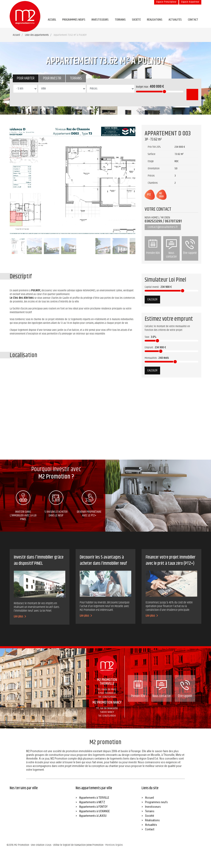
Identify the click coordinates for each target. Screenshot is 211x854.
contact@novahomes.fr (163, 227)
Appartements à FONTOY (93, 806)
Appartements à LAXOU (93, 815)
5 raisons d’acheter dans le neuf (56, 504)
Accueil (52, 19)
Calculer (152, 299)
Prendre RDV (153, 247)
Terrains (120, 19)
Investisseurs (100, 19)
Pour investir (52, 78)
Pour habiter (25, 78)
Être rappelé (190, 247)
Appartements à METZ (92, 802)
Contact (193, 19)
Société (136, 19)
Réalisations (154, 19)
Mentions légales (114, 845)
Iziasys (48, 845)
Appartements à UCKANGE (94, 811)
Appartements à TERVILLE (94, 797)
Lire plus (20, 616)
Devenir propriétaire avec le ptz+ (89, 504)
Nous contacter (171, 249)
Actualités (175, 19)
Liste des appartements (37, 35)
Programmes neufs (73, 19)
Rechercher (192, 94)
